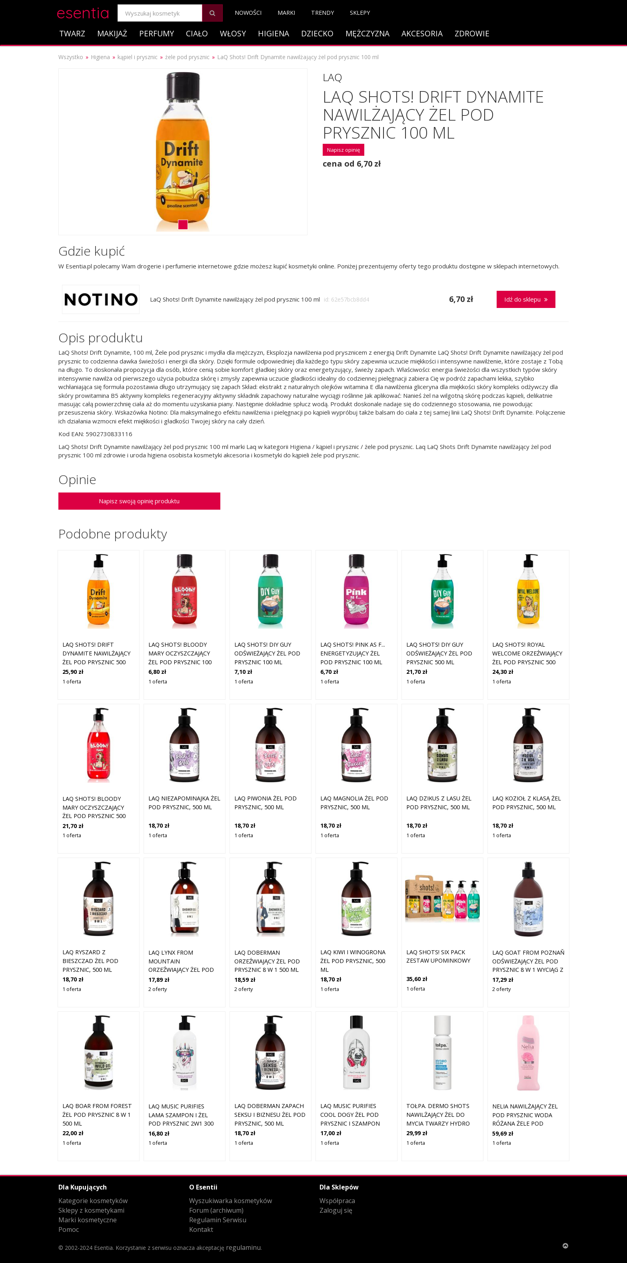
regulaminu (243, 1247)
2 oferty (157, 989)
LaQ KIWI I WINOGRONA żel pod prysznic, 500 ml (352, 960)
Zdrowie (472, 33)
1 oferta (71, 681)
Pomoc (68, 1229)
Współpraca (337, 1200)
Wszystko (70, 57)
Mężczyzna (367, 33)
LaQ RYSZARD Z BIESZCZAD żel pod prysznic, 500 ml (90, 960)
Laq (332, 77)
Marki (286, 12)
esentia (83, 11)
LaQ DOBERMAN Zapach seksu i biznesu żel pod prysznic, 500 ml (270, 1114)
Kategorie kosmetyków (93, 1200)
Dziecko (317, 33)
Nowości (248, 12)
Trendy (322, 12)
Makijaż (112, 33)
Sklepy (360, 12)
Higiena (273, 33)
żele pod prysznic (187, 57)
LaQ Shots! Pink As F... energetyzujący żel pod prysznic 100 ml (352, 653)
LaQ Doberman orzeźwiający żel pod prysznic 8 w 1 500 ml (267, 961)
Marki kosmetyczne (87, 1219)
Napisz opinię (343, 149)
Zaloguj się (335, 1210)
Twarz (72, 33)
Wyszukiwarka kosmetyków (230, 1200)
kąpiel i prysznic (138, 57)
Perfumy (156, 33)
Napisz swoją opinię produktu (139, 501)
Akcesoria (422, 33)
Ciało (197, 33)
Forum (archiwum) (216, 1210)
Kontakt (201, 1229)
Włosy (233, 33)
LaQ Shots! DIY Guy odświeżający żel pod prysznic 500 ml (439, 653)
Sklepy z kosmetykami (91, 1210)
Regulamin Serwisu (217, 1219)
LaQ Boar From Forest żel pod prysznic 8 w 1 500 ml (97, 1114)
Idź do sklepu (526, 299)
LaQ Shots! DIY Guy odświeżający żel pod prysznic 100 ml (267, 653)
